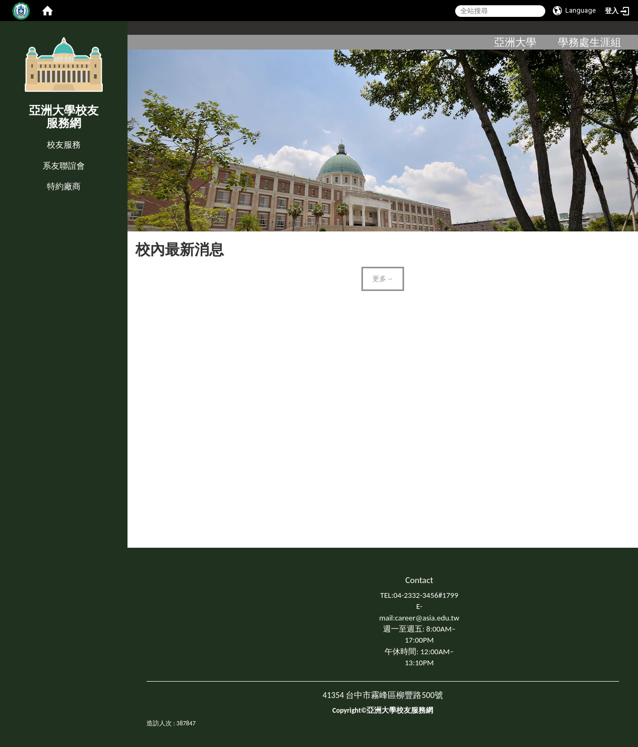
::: (2, 134)
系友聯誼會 (64, 166)
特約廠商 (64, 186)
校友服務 (64, 145)
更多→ (382, 279)
